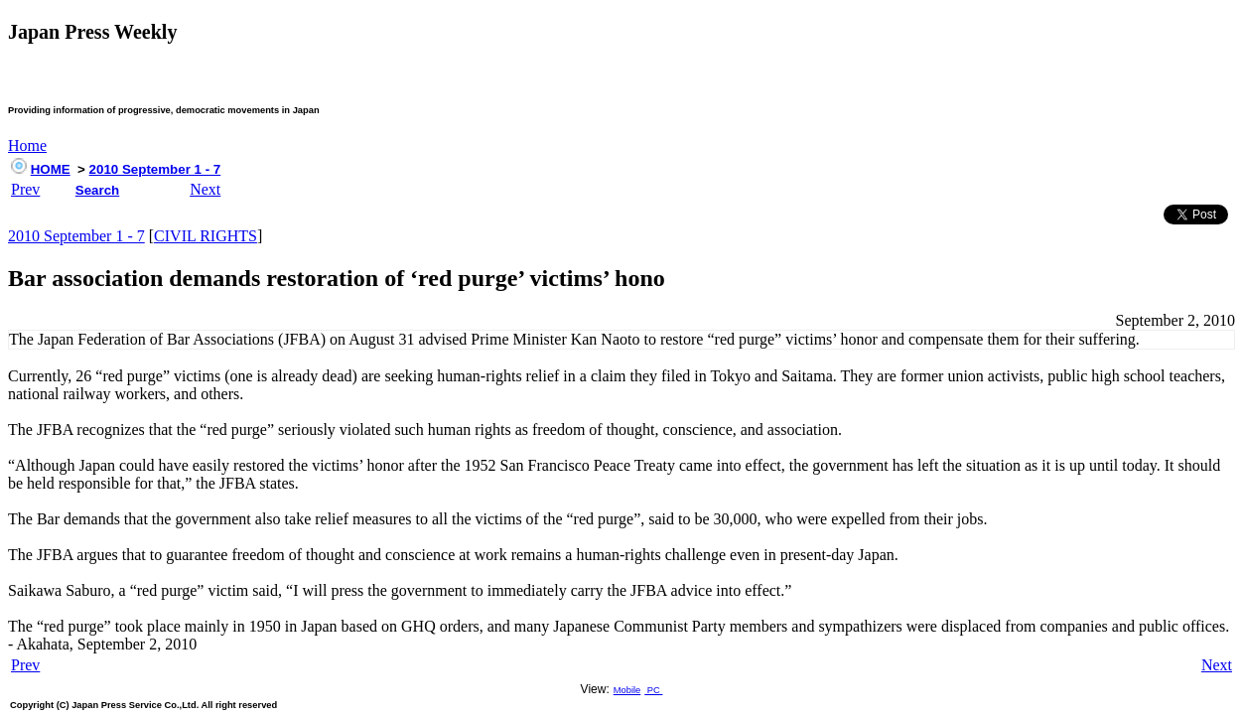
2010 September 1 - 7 (155, 169)
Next (205, 189)
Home (27, 145)
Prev (25, 189)
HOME (50, 169)
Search (97, 190)
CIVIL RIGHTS (205, 235)
